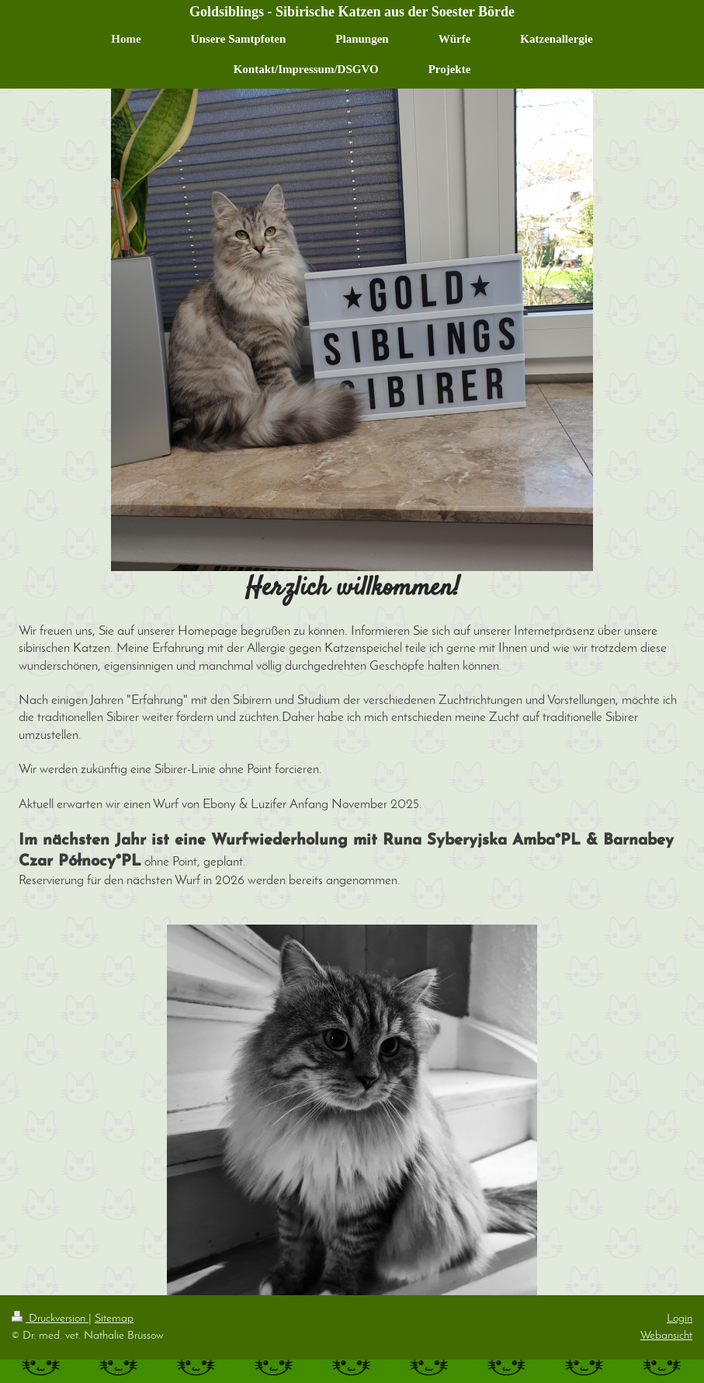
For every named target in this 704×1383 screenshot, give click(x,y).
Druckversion (50, 1318)
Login (679, 1318)
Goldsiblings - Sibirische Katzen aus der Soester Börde (352, 11)
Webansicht (666, 1335)
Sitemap (114, 1318)
